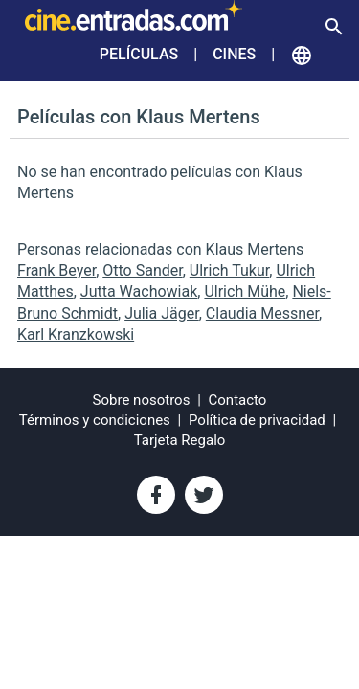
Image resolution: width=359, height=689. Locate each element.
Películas (139, 54)
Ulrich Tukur (229, 270)
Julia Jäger (161, 313)
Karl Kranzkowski (75, 334)
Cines (234, 54)
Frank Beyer (56, 270)
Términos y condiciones (94, 420)
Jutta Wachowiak (138, 291)
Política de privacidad (257, 420)
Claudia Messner (262, 313)
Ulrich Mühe (244, 291)
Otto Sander (142, 270)
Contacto (238, 400)
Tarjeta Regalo (180, 440)
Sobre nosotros (142, 400)
